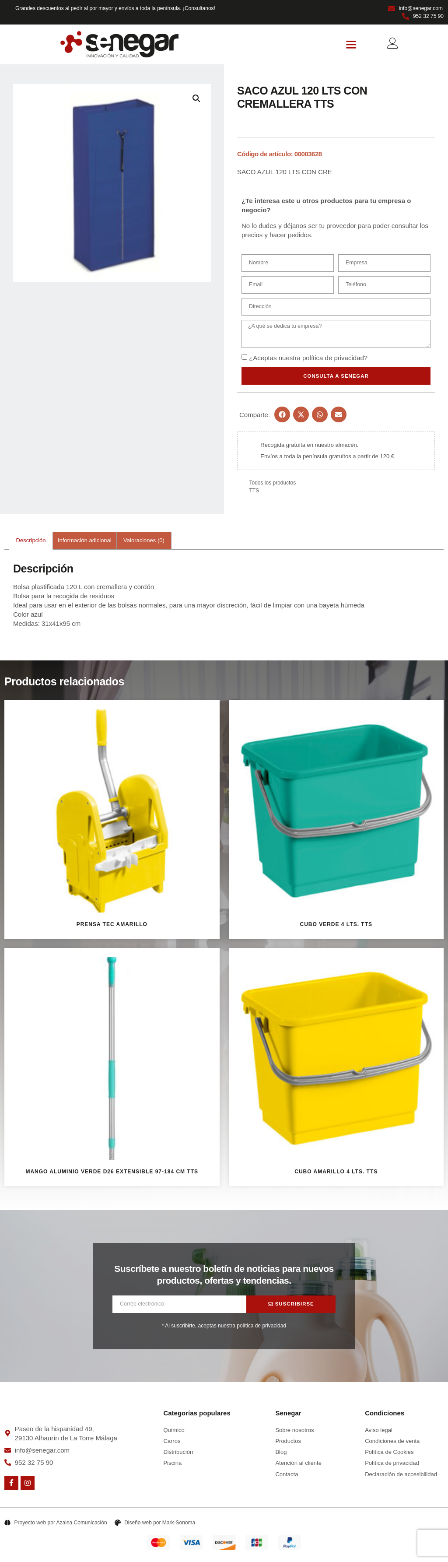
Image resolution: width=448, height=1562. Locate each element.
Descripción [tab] (31, 541)
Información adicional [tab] (85, 541)
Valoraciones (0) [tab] (143, 541)
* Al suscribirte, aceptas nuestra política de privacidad (224, 1326)
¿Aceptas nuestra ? (308, 358)
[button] (351, 44)
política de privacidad (333, 358)
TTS (254, 491)
